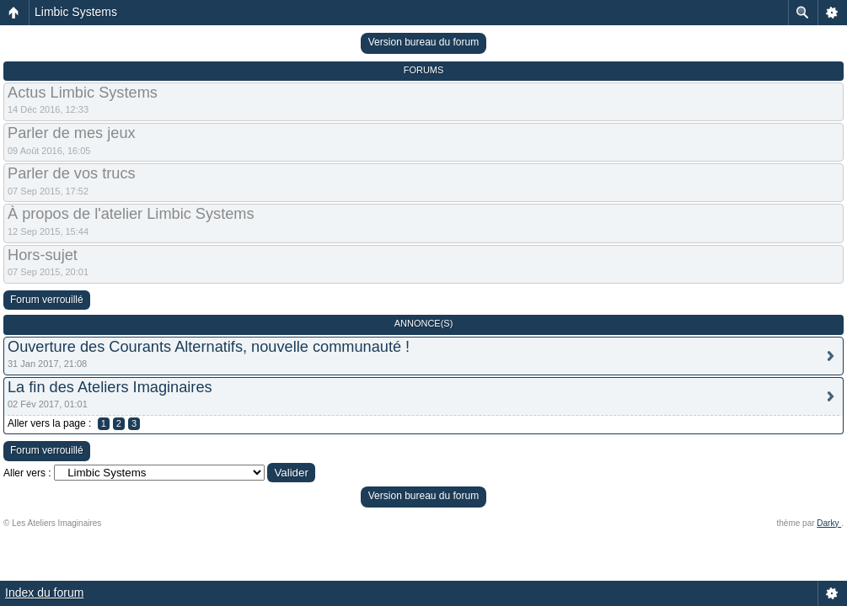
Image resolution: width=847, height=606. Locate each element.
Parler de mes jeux (72, 133)
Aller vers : (27, 473)
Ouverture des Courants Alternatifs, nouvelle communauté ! (209, 346)
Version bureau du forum (423, 42)
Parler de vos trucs (72, 173)
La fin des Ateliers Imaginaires (110, 387)
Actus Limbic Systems (83, 92)
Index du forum (44, 592)
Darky (829, 523)
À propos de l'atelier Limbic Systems (131, 213)
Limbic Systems (76, 12)
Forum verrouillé (46, 300)
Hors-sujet (43, 255)
